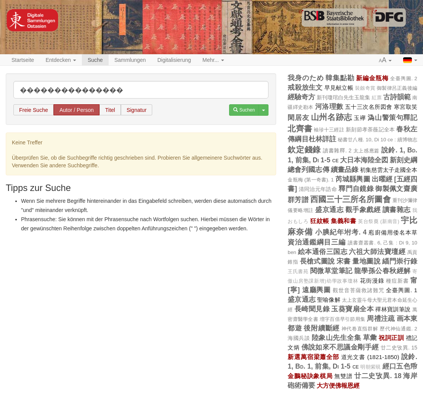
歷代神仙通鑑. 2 (398, 329)
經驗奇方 (301, 97)
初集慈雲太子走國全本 (388, 170)
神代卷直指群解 (360, 329)
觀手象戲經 (363, 210)
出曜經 (382, 179)
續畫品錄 (344, 169)
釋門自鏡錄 (356, 189)
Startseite (22, 60)
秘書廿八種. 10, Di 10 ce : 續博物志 (377, 139)
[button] (385, 60)
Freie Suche (33, 110)
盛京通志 (329, 210)
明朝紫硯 (370, 367)
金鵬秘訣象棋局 (310, 375)
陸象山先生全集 (336, 337)
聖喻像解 (328, 299)
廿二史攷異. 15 (399, 348)
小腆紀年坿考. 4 (341, 232)
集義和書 (343, 220)
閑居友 (298, 117)
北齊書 (300, 128)
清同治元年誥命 (318, 189)
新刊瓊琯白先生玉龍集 (343, 97)
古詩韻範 (397, 97)
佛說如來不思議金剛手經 (340, 347)
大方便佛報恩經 (338, 385)
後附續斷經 (322, 328)
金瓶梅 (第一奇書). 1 (311, 180)
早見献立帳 (338, 87)
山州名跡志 (331, 117)
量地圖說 (366, 261)
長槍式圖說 (317, 261)
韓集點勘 (339, 78)
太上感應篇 (366, 151)
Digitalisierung (174, 60)
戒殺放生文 (305, 87)
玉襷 (360, 118)
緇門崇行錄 (399, 261)
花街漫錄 (372, 280)
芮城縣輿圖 (352, 179)
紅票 (377, 97)
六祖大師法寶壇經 (377, 252)
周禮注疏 (381, 318)
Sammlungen (130, 60)
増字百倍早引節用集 (342, 319)
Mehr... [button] (213, 60)
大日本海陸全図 (364, 160)
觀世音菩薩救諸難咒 (358, 290)
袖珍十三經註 (329, 130)
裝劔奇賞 (365, 88)
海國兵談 (299, 338)
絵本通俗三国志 (322, 252)
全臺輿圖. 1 (401, 290)
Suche (95, 60)
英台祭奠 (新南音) (378, 221)
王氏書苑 (298, 271)
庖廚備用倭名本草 (392, 232)
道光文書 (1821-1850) (370, 357)
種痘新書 (397, 281)
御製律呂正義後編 (397, 88)
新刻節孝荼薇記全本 (370, 129)
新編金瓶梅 (372, 77)
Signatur (136, 110)
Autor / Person (76, 110)
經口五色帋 (399, 366)
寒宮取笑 (405, 107)
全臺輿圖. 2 (403, 78)
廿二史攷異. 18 (378, 376)
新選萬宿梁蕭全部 (313, 356)
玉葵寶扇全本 (352, 309)
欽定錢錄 (304, 149)
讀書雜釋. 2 (337, 150)
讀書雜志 (396, 210)
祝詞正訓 (391, 337)
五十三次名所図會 (368, 107)
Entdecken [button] (61, 60)
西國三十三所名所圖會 (350, 199)
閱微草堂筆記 (331, 271)
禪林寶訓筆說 (392, 309)
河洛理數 (329, 106)
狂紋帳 (319, 220)
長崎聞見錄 (312, 309)
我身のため (306, 78)
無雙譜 (343, 376)
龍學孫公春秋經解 (382, 271)
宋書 (344, 261)
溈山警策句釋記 (392, 117)
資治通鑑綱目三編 (317, 242)
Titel (110, 110)
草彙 (370, 337)
